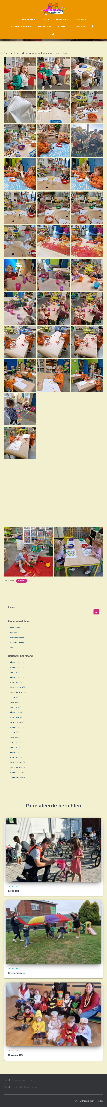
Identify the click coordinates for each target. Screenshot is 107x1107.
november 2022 (16, 767)
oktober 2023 (15, 727)
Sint (11, 648)
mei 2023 (13, 737)
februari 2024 (15, 712)
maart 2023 (14, 747)
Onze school (28, 18)
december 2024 (16, 687)
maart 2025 (14, 672)
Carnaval (13, 633)
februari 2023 (15, 752)
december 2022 (16, 762)
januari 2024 (14, 717)
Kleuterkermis (16, 973)
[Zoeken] (96, 611)
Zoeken (11, 607)
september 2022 (16, 777)
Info (45, 18)
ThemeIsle (98, 1101)
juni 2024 (13, 697)
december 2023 (16, 722)
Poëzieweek (15, 628)
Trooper (80, 25)
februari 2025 (15, 677)
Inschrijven (44, 25)
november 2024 (16, 692)
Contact (63, 25)
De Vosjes (21, 581)
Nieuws (81, 18)
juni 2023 (13, 732)
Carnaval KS (15, 1055)
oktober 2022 (15, 772)
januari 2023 (14, 757)
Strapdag (13, 890)
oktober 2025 (15, 667)
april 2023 (13, 742)
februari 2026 (15, 662)
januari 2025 (14, 682)
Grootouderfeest (17, 643)
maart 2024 (14, 707)
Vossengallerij (20, 25)
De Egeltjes (13, 886)
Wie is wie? (63, 18)
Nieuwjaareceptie (17, 638)
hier (11, 1080)
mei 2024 (13, 702)
